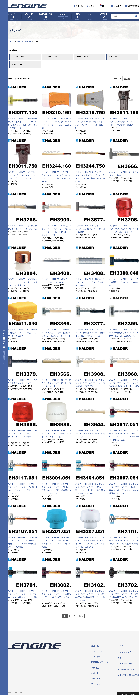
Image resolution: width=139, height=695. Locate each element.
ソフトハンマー (18, 56)
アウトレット (96, 684)
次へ (81, 616)
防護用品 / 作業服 (45, 16)
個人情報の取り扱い (126, 669)
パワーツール (13, 16)
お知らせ (121, 646)
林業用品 (63, 16)
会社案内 (116, 5)
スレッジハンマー (51, 56)
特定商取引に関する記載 (128, 675)
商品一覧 (20, 41)
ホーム (12, 41)
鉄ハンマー (113, 56)
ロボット (78, 16)
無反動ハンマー (82, 56)
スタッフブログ (124, 651)
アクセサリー (17, 64)
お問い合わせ (132, 5)
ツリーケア (29, 16)
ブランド (90, 16)
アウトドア (104, 16)
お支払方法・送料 (125, 663)
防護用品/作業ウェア (99, 662)
